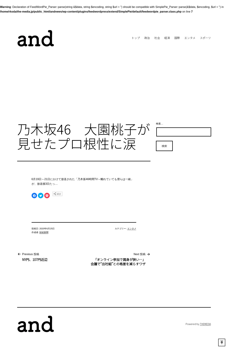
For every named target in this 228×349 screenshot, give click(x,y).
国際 (177, 38)
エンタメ (189, 38)
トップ (136, 38)
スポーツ (205, 38)
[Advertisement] (114, 91)
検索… (159, 123)
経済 (167, 38)
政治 (147, 38)
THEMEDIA (205, 324)
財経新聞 (43, 232)
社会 (157, 38)
